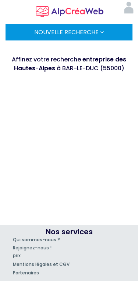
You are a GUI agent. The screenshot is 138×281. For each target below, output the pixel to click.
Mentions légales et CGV (41, 264)
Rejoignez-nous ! (32, 248)
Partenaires (26, 273)
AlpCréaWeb (69, 10)
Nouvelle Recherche (69, 32)
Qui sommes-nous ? (36, 239)
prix (17, 255)
